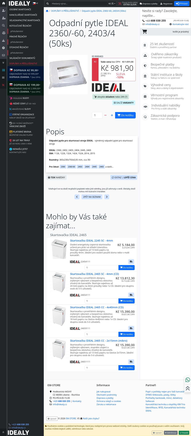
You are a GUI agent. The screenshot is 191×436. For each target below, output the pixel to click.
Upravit (157, 432)
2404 (87, 166)
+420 (20, 424)
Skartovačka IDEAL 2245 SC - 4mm (91, 240)
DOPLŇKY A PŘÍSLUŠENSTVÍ (23, 63)
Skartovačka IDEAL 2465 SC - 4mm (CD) (94, 274)
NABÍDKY (56, 177)
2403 (80, 166)
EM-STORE (71, 418)
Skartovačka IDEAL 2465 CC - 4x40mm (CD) (97, 307)
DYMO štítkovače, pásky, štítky (161, 394)
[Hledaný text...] (79, 3)
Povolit (184, 432)
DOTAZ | (124, 177)
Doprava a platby (105, 398)
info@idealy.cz (19, 427)
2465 (101, 166)
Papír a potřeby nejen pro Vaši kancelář (165, 391)
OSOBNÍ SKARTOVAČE (20, 9)
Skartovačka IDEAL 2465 (68, 235)
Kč (111, 3)
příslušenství (16, 31)
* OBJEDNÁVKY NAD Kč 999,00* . (24, 73)
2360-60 (71, 166)
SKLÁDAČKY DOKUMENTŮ (22, 58)
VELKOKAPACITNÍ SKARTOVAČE (24, 20)
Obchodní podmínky (107, 394)
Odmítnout (170, 432)
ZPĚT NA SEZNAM (92, 196)
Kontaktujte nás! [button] (181, 24)
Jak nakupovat (103, 391)
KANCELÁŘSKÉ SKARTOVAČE (23, 14)
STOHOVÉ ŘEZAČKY (19, 47)
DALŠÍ (124, 102)
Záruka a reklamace (106, 404)
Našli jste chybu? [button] (91, 418)
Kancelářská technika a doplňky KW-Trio (165, 404)
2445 (94, 166)
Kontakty (77, 401)
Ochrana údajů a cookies (109, 401)
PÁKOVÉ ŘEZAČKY (18, 36)
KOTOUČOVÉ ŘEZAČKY (20, 25)
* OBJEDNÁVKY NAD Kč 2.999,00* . (25, 88)
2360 (63, 166)
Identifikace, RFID (154, 407)
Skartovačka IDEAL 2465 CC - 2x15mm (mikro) (98, 340)
